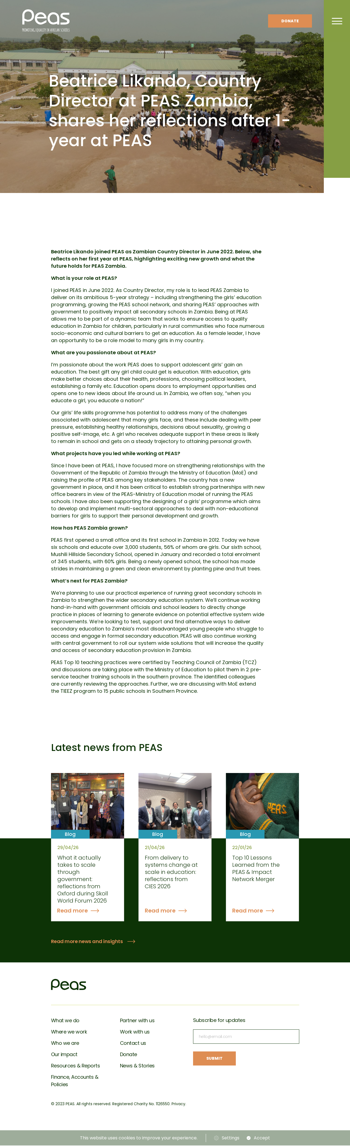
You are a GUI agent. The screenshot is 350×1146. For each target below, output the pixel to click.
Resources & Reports (75, 1066)
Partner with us (137, 1021)
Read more (73, 911)
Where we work (69, 1032)
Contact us (133, 1043)
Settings (230, 1138)
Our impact (64, 1054)
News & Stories (137, 1066)
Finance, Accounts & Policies (74, 1081)
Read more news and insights (87, 942)
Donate (290, 21)
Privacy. (179, 1104)
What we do (65, 1021)
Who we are (65, 1043)
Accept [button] (262, 1138)
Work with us (135, 1032)
